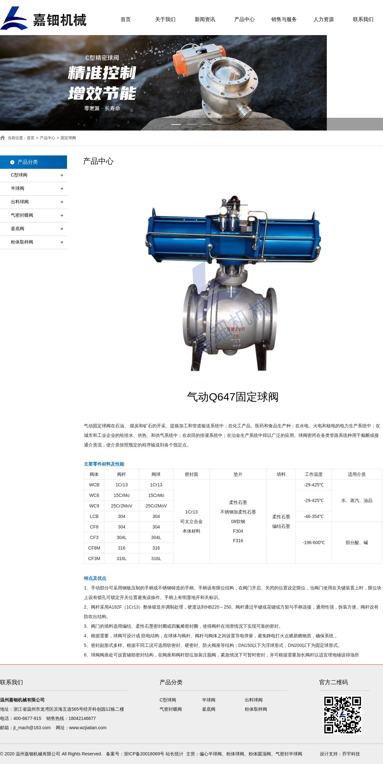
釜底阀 (17, 228)
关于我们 (165, 19)
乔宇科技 (351, 753)
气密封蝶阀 (22, 215)
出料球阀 (20, 201)
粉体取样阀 (22, 241)
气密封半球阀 (288, 753)
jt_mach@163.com (32, 727)
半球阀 (17, 188)
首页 (126, 19)
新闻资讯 (205, 19)
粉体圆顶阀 (260, 753)
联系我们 (363, 19)
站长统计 (175, 753)
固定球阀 (68, 138)
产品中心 (244, 19)
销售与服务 (284, 19)
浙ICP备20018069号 (144, 753)
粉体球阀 (235, 753)
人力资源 (323, 19)
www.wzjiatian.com (88, 727)
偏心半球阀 (210, 753)
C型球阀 (19, 174)
